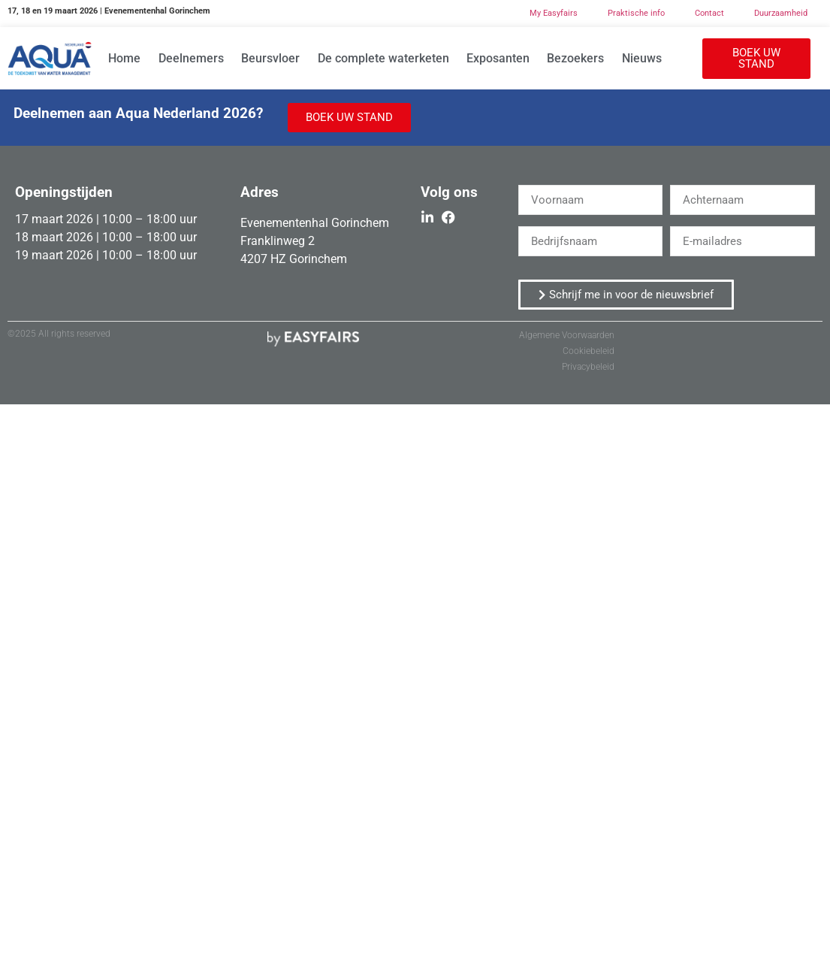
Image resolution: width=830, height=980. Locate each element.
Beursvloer (270, 58)
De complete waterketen (383, 58)
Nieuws (642, 58)
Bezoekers (575, 58)
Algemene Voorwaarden (566, 335)
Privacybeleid (588, 366)
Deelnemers (191, 58)
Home (124, 58)
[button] (756, 58)
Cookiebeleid (588, 351)
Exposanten (498, 58)
